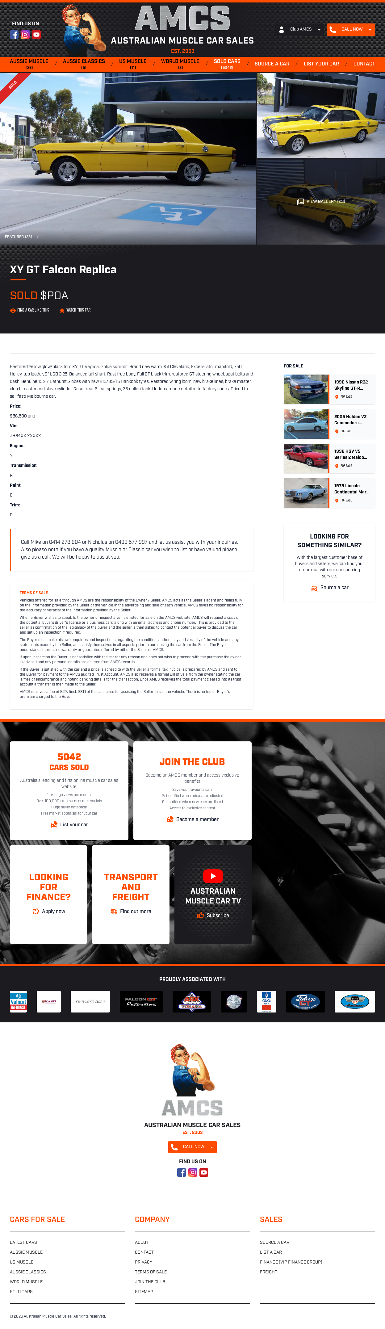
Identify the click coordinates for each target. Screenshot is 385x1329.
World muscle (180, 64)
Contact (364, 64)
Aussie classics (84, 64)
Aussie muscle (29, 64)
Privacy (143, 1262)
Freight (268, 1272)
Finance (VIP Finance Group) (291, 1262)
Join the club (150, 1282)
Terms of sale (151, 1272)
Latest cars (23, 1242)
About (142, 1242)
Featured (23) (18, 237)
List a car (271, 1252)
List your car (321, 64)
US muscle (133, 64)
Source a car (272, 64)
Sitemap (144, 1292)
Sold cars (227, 64)
